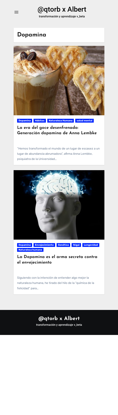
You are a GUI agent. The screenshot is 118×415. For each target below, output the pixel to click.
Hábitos (40, 120)
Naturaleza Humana (60, 120)
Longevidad (91, 244)
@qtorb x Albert (62, 9)
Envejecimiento (44, 244)
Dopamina (25, 120)
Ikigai (76, 244)
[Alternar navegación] (16, 12)
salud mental (84, 120)
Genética (63, 244)
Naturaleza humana (30, 249)
